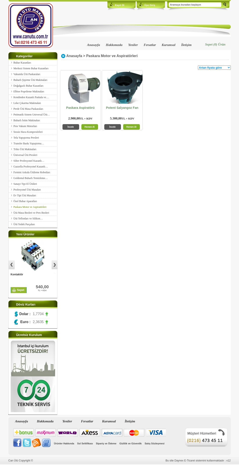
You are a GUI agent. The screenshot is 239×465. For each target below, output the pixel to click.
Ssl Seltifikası (85, 443)
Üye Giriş (150, 5)
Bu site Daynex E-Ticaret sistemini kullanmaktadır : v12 (198, 460)
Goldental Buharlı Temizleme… (31, 178)
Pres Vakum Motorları (25, 126)
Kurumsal (168, 45)
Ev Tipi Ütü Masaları (25, 195)
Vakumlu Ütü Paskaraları (27, 74)
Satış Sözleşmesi (155, 443)
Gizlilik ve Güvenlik (130, 443)
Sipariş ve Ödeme (106, 443)
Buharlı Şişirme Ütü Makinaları (30, 79)
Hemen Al (89, 127)
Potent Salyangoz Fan (122, 107)
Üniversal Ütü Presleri (25, 155)
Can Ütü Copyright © (20, 460)
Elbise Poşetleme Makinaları (29, 91)
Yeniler (133, 45)
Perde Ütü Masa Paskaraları (28, 108)
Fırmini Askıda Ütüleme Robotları (32, 172)
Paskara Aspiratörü (80, 107)
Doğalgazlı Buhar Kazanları (29, 85)
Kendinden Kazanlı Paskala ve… (31, 97)
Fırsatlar (150, 45)
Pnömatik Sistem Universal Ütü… (32, 114)
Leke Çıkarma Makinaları (27, 103)
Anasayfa (93, 45)
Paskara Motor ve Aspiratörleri (30, 207)
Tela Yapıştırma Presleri (26, 137)
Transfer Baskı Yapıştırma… (29, 143)
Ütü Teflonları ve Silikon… (28, 218)
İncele (71, 127)
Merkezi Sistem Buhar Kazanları (31, 68)
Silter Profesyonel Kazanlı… (29, 160)
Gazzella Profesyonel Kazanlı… (31, 166)
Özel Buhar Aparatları (25, 201)
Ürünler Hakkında (64, 443)
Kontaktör (17, 274)
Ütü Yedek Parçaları (24, 224)
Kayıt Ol (120, 5)
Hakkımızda (114, 45)
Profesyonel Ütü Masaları (27, 189)
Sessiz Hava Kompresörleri (28, 131)
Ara (225, 4)
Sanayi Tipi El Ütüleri (25, 183)
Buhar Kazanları (22, 62)
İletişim (186, 45)
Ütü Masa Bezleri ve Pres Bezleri (31, 212)
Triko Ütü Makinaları (25, 149)
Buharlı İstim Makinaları (27, 120)
